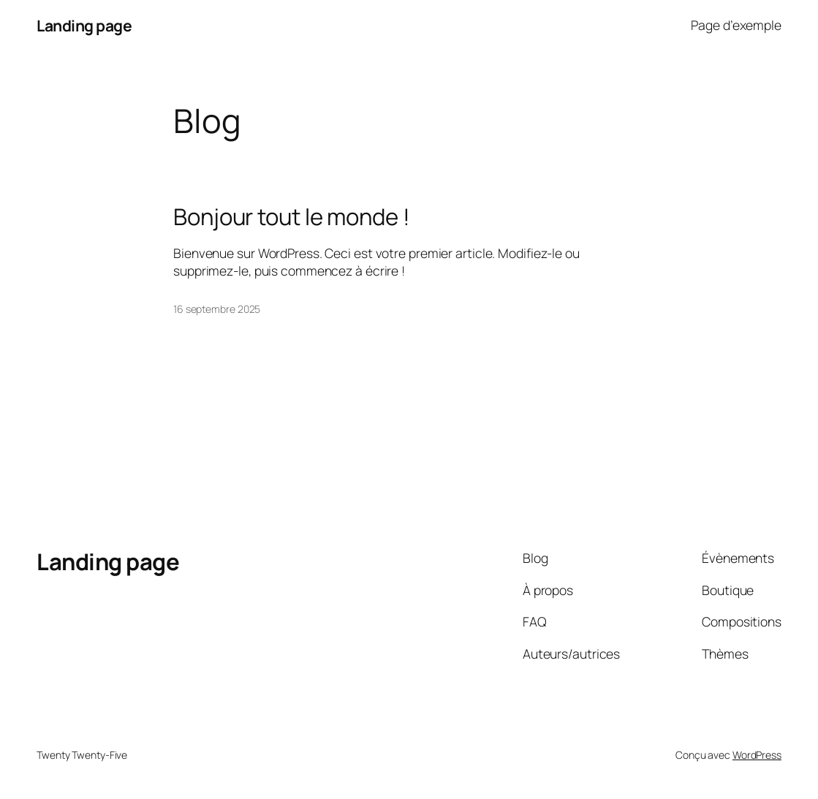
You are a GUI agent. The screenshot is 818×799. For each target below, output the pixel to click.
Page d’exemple (736, 25)
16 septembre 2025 (216, 309)
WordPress (756, 755)
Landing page (84, 25)
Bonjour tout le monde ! (291, 217)
